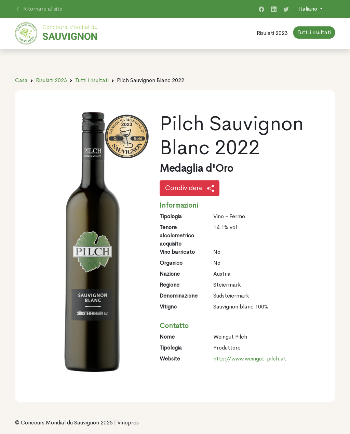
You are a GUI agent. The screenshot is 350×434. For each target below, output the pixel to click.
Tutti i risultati (92, 80)
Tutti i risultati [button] (314, 32)
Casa (21, 80)
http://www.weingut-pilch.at (249, 358)
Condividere (189, 188)
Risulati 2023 (272, 33)
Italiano (308, 8)
